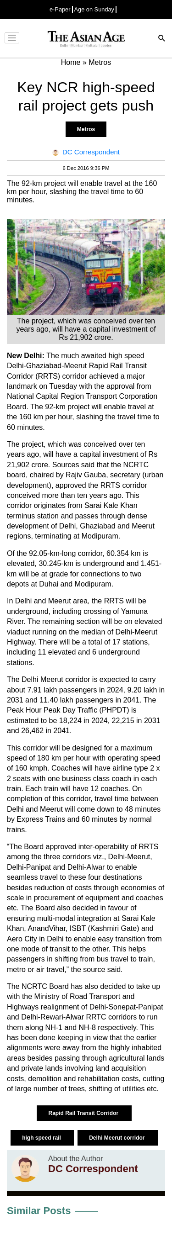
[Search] (162, 39)
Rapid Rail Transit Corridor (84, 1113)
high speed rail (42, 1138)
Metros (86, 129)
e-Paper (60, 9)
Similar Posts (39, 1210)
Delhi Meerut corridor (117, 1138)
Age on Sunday (94, 9)
